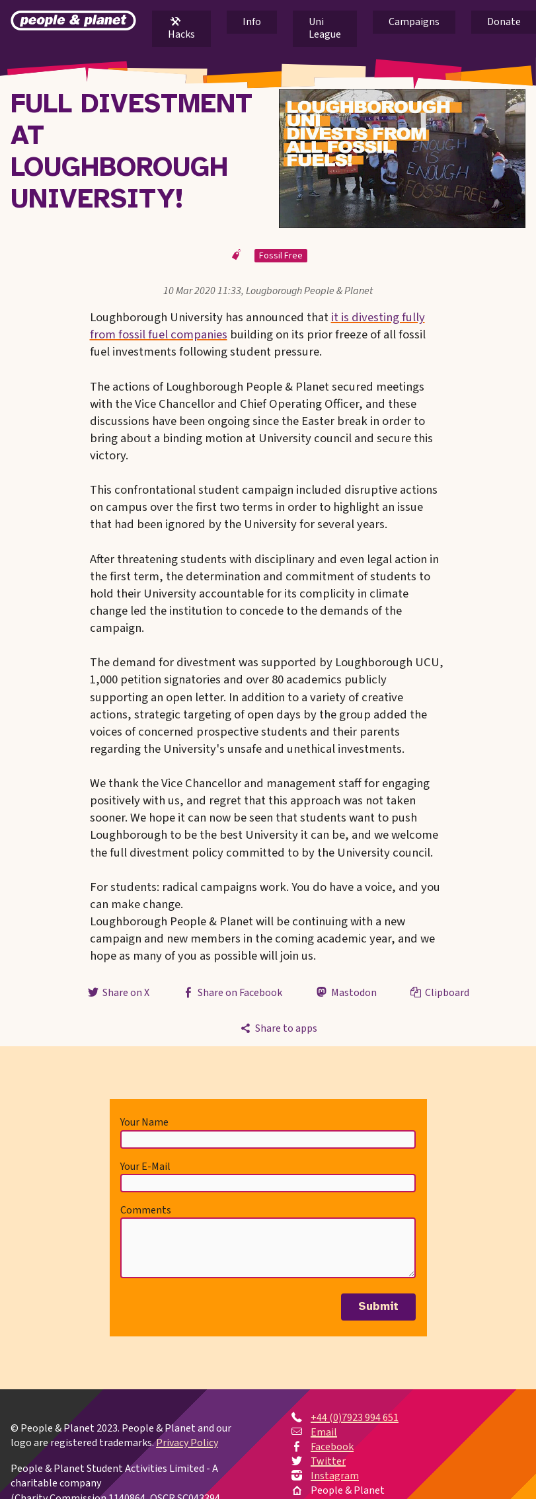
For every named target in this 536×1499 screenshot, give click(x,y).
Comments (145, 1210)
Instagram (335, 1476)
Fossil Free (281, 255)
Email (324, 1432)
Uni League (325, 28)
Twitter (328, 1461)
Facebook (332, 1447)
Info (252, 22)
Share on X (117, 992)
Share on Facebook (231, 992)
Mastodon (345, 992)
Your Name (144, 1122)
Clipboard (438, 992)
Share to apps (277, 1028)
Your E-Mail (145, 1166)
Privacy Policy (187, 1443)
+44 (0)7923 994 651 (355, 1417)
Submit (378, 1307)
